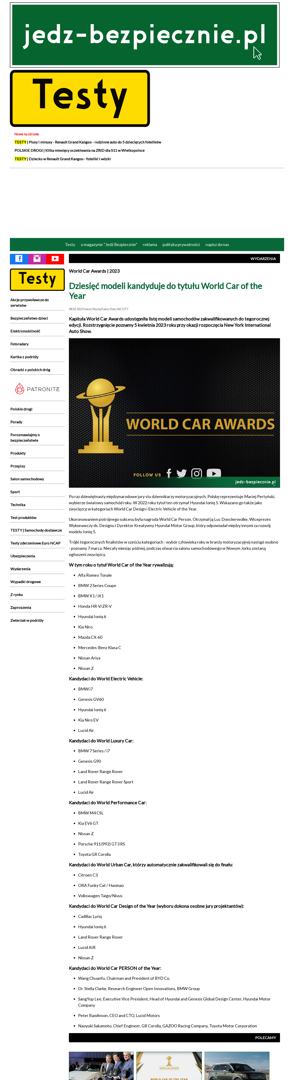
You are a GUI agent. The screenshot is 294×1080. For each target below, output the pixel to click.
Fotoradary (19, 344)
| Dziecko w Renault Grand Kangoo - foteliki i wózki (62, 159)
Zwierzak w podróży (26, 620)
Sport (15, 492)
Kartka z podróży (24, 357)
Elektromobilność (25, 331)
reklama (150, 244)
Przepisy (17, 466)
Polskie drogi (21, 409)
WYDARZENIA (263, 258)
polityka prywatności (181, 244)
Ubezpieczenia (22, 556)
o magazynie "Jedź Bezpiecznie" (109, 244)
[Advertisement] (147, 202)
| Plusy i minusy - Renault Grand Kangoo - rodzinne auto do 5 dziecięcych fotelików (87, 142)
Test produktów (23, 517)
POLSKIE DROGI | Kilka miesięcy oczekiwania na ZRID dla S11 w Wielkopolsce (79, 150)
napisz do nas (217, 244)
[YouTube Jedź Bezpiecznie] (55, 259)
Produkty (17, 453)
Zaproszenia (20, 607)
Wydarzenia (20, 569)
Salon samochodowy (27, 479)
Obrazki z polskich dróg (30, 369)
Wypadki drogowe (25, 581)
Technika (17, 504)
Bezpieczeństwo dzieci (29, 318)
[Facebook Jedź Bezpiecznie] (19, 259)
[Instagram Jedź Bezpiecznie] (37, 259)
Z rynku (16, 594)
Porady (16, 422)
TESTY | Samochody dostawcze (36, 530)
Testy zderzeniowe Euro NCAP (35, 543)
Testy (70, 244)
